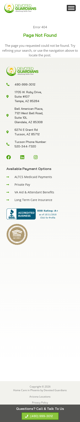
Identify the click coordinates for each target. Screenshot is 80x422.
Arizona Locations (40, 396)
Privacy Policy (40, 402)
